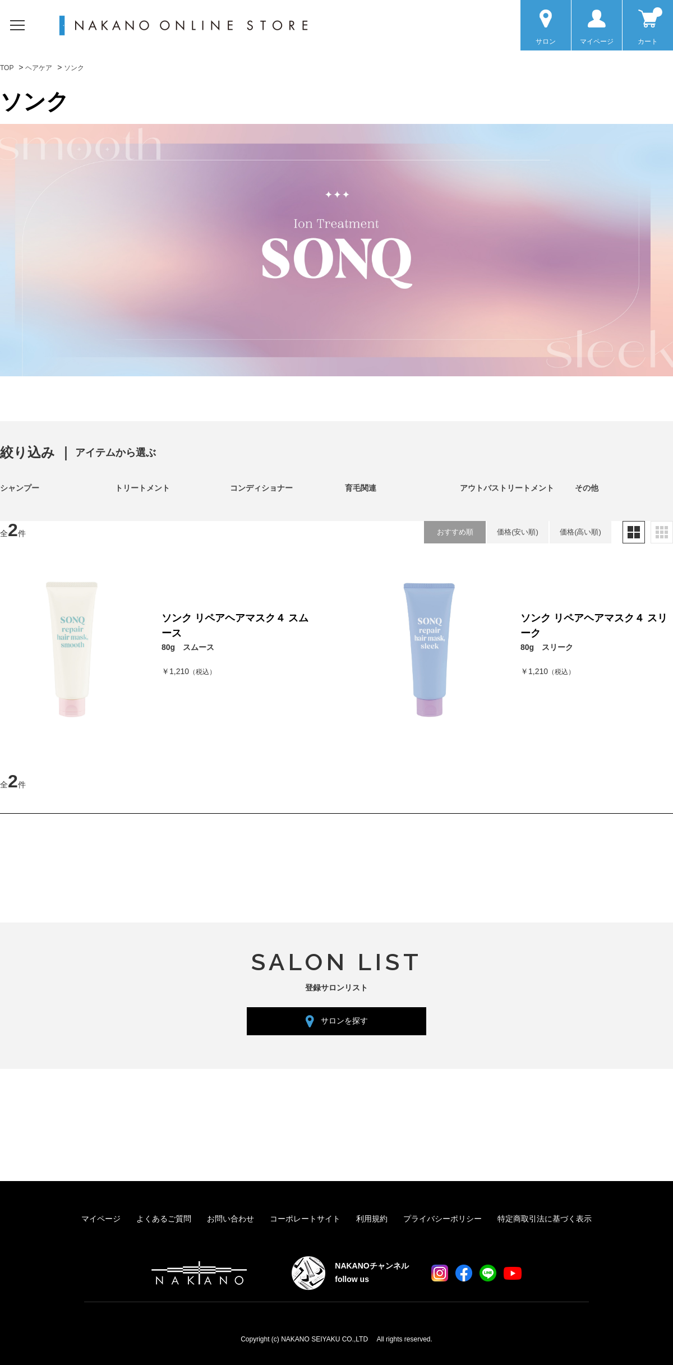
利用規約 (372, 1219)
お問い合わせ (230, 1219)
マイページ (101, 1219)
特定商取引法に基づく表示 (544, 1219)
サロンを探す (344, 1020)
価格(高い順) (580, 532)
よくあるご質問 (163, 1219)
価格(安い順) (517, 532)
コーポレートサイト (305, 1219)
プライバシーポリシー (442, 1219)
